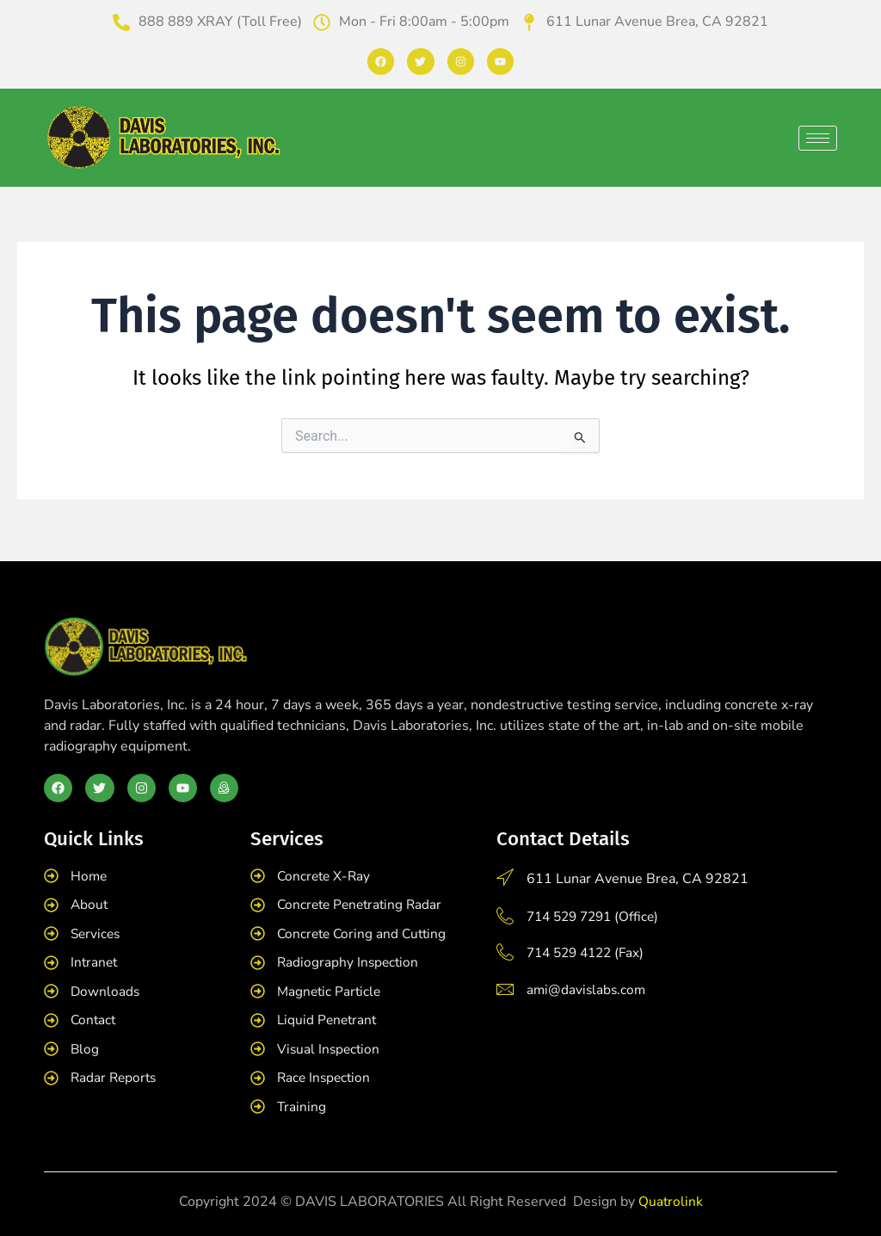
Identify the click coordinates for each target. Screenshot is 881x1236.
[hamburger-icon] (817, 138)
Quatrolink (670, 1201)
